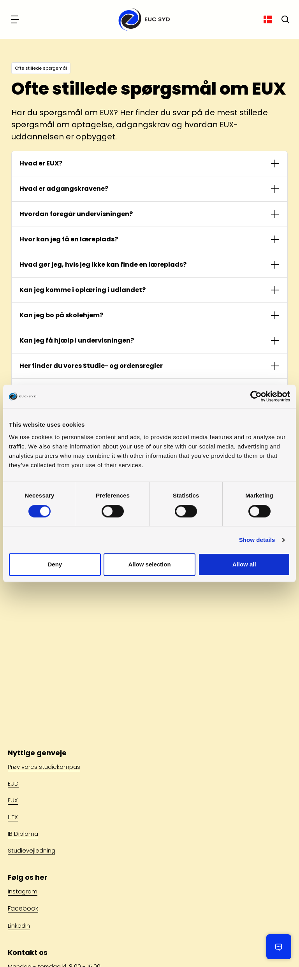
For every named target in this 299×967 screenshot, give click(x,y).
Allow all (244, 564)
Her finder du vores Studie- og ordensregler (91, 365)
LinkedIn (19, 925)
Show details (257, 539)
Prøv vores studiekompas (44, 767)
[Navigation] (15, 19)
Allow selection (149, 564)
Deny (54, 564)
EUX (13, 800)
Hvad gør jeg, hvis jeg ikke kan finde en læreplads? (102, 264)
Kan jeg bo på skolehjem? (61, 315)
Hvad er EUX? (40, 163)
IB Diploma (23, 834)
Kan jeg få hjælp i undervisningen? (76, 340)
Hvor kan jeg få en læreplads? (68, 239)
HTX (13, 817)
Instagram (22, 891)
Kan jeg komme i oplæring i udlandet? (82, 289)
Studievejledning (31, 850)
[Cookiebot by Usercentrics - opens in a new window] (256, 396)
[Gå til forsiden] (142, 19)
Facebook (23, 908)
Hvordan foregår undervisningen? (76, 213)
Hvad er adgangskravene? (63, 188)
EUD (13, 783)
